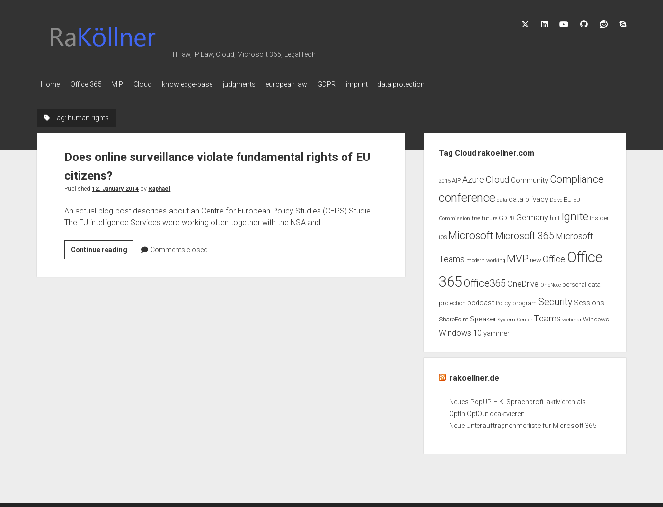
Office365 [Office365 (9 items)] (485, 281)
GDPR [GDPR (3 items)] (507, 215)
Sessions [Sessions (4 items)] (589, 300)
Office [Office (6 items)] (554, 256)
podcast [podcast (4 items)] (480, 300)
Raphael (159, 186)
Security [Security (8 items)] (555, 299)
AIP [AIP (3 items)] (456, 177)
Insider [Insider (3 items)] (599, 215)
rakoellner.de (474, 375)
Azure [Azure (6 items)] (473, 177)
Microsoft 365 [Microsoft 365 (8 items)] (524, 233)
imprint (393, 84)
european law (314, 84)
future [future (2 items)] (489, 216)
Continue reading (102, 248)
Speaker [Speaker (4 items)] (483, 316)
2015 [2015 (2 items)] (445, 178)
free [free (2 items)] (476, 216)
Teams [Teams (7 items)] (547, 316)
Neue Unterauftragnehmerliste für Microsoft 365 (523, 423)
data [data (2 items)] (502, 197)
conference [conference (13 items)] (467, 195)
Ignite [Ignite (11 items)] (574, 214)
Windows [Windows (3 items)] (596, 316)
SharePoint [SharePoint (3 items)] (453, 316)
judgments (261, 84)
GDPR (358, 84)
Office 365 (90, 84)
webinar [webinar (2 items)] (572, 317)
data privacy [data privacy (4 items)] (528, 196)
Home (50, 84)
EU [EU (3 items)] (568, 196)
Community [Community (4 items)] (529, 177)
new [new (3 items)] (535, 257)
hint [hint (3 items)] (555, 215)
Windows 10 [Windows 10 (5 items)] (460, 330)
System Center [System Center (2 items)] (515, 317)
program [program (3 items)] (524, 300)
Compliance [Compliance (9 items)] (577, 176)
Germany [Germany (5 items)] (532, 215)
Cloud (156, 84)
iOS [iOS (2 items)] (443, 234)
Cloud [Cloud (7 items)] (497, 176)
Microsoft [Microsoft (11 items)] (471, 232)
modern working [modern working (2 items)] (485, 257)
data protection (442, 84)
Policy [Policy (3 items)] (503, 300)
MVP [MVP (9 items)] (518, 256)
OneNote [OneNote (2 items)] (550, 282)
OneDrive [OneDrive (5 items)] (523, 281)
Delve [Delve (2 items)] (556, 197)
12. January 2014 (115, 186)
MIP (127, 84)
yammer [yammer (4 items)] (496, 330)
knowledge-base (205, 84)
